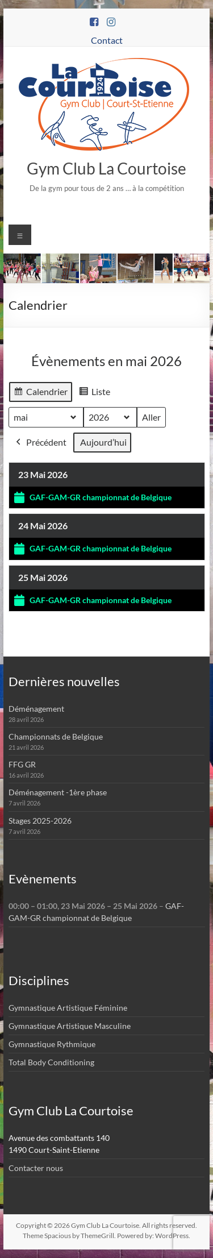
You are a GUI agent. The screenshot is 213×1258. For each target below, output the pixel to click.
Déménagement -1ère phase (58, 792)
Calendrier (40, 393)
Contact (107, 40)
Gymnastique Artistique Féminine (68, 1007)
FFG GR (22, 764)
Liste (94, 393)
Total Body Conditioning (51, 1062)
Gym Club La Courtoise (106, 168)
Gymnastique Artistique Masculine (70, 1026)
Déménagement (36, 708)
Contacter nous (36, 1168)
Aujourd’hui (103, 442)
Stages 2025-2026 (40, 820)
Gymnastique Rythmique (52, 1044)
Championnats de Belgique (56, 736)
